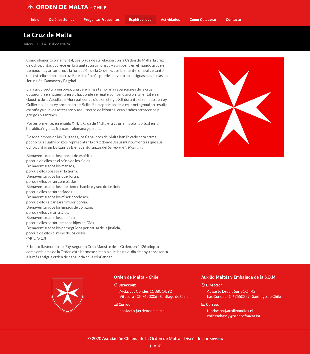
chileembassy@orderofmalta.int (233, 315)
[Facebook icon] (150, 346)
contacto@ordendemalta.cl (142, 310)
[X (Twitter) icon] (155, 346)
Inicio (28, 44)
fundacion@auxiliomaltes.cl (230, 310)
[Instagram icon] (159, 346)
